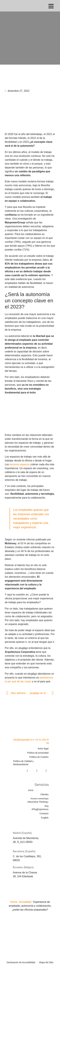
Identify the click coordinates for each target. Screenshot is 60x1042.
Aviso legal (43, 748)
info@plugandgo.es (23, 739)
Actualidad (25, 901)
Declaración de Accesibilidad (21, 962)
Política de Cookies (38, 757)
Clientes (44, 794)
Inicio (30, 790)
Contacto (44, 813)
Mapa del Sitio (46, 962)
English (44, 817)
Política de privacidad (37, 752)
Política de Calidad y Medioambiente (23, 763)
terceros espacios (20, 464)
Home (13, 901)
